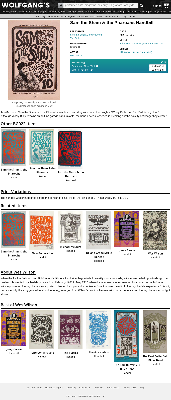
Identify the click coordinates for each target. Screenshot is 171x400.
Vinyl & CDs (160, 11)
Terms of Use (112, 387)
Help (142, 387)
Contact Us (84, 387)
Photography (40, 11)
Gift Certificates (34, 387)
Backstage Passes (106, 11)
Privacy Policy (129, 387)
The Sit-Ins (75, 38)
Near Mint (89, 66)
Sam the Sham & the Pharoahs (86, 34)
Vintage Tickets (75, 11)
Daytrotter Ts (128, 16)
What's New (96, 16)
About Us (98, 387)
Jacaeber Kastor (55, 16)
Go (141, 5)
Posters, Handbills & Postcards (17, 11)
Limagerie (70, 16)
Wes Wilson (76, 55)
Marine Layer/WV (57, 11)
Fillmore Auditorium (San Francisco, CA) (141, 43)
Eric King (40, 16)
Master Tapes (145, 11)
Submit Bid (82, 16)
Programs (90, 11)
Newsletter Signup (54, 387)
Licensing (71, 387)
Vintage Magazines (127, 11)
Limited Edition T (112, 16)
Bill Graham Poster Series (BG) (136, 52)
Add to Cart (157, 66)
